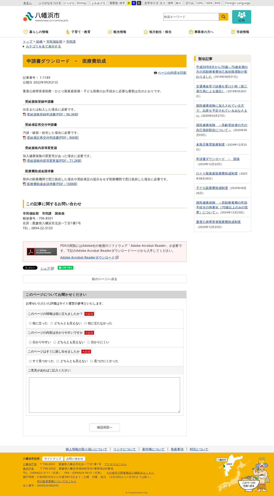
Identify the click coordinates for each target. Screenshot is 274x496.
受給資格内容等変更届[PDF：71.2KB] (54, 161)
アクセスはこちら (115, 464)
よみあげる (99, 3)
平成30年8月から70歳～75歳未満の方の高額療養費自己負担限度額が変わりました (222, 72)
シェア (47, 268)
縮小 (179, 3)
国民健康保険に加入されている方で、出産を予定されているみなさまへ (221, 110)
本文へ (27, 3)
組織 (39, 41)
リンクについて (124, 449)
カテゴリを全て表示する (43, 46)
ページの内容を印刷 (170, 73)
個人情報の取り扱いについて (86, 449)
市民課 (71, 41)
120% (199, 3)
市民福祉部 (54, 41)
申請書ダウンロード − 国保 (218, 159)
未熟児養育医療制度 (210, 144)
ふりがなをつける (50, 3)
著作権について (153, 449)
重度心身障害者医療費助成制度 (218, 222)
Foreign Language (237, 3)
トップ (27, 41)
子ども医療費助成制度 (212, 188)
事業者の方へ (201, 32)
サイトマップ (52, 458)
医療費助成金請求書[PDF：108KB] (52, 184)
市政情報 (240, 32)
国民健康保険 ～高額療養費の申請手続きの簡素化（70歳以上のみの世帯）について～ (222, 207)
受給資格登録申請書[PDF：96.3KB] (52, 114)
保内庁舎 (28, 468)
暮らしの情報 (36, 32)
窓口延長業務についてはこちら (56, 481)
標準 (122, 3)
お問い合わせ (74, 458)
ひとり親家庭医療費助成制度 (217, 173)
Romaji (82, 3)
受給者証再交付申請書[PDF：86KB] (53, 137)
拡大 (163, 3)
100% (209, 3)
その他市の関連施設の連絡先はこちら (130, 472)
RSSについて (199, 449)
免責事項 (177, 449)
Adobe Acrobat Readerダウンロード (89, 257)
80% (218, 3)
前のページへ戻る (104, 279)
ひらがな (69, 3)
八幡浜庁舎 (30, 464)
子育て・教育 (78, 32)
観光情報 (117, 32)
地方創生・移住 (157, 32)
